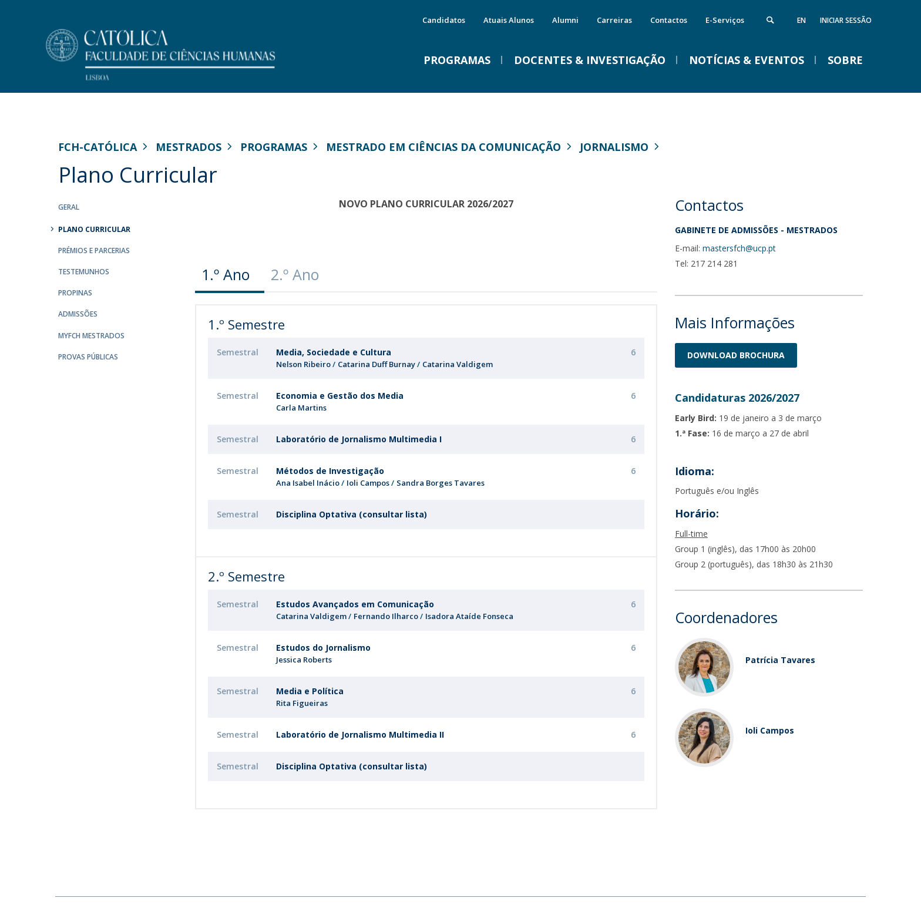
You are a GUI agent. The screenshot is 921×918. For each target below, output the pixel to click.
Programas (273, 147)
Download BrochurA (736, 355)
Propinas (75, 293)
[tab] (229, 274)
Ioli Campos (368, 483)
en (801, 20)
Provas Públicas (88, 357)
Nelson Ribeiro (303, 364)
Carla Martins (301, 407)
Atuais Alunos (508, 20)
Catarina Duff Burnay (376, 364)
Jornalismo (614, 147)
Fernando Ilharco (387, 616)
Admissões (78, 314)
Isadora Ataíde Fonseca (469, 616)
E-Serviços (724, 20)
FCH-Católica (97, 147)
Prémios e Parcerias (94, 250)
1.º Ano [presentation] (225, 274)
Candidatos (443, 20)
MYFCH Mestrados (91, 336)
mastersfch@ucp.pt (739, 248)
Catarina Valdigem (457, 364)
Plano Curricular (94, 229)
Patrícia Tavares (780, 659)
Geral (68, 207)
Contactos (668, 20)
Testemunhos (83, 272)
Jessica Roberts (304, 659)
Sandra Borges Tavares (440, 483)
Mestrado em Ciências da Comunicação (443, 147)
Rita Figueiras (302, 703)
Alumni (565, 20)
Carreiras (614, 20)
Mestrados (188, 147)
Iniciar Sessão (846, 20)
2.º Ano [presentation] (295, 274)
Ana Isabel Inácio (308, 483)
